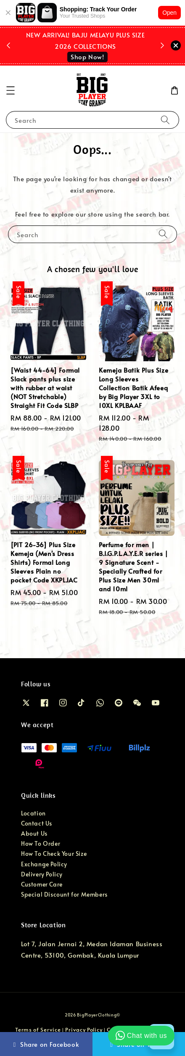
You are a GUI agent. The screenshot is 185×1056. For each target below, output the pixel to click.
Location (33, 813)
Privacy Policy (83, 1029)
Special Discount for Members (64, 894)
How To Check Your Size (54, 854)
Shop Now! (87, 56)
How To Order (40, 843)
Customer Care (42, 884)
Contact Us (36, 823)
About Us (34, 833)
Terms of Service (38, 1029)
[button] (10, 90)
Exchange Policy (44, 864)
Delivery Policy (42, 874)
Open (169, 12)
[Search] (165, 119)
